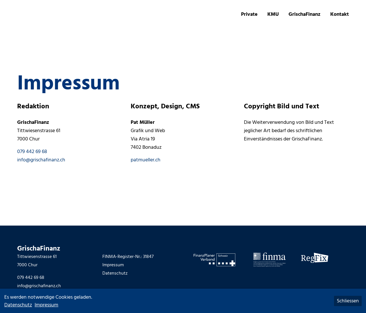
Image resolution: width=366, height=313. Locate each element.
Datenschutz (115, 273)
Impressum (113, 265)
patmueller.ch (145, 160)
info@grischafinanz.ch (41, 160)
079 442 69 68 (32, 151)
